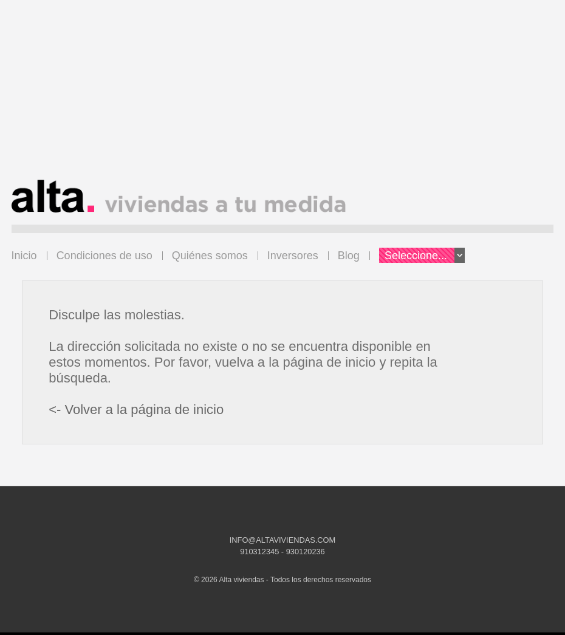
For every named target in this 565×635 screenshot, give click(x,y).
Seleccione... (425, 255)
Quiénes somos (210, 256)
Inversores (292, 256)
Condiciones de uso (104, 256)
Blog (349, 256)
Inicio (24, 256)
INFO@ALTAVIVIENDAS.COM (282, 540)
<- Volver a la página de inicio (136, 409)
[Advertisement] (283, 95)
